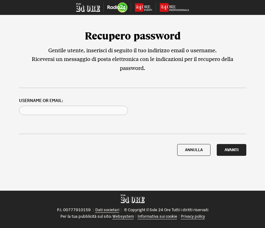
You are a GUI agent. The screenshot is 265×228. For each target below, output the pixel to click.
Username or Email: (41, 100)
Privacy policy (193, 216)
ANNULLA (194, 149)
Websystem (123, 216)
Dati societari (107, 209)
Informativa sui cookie (157, 216)
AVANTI (232, 149)
